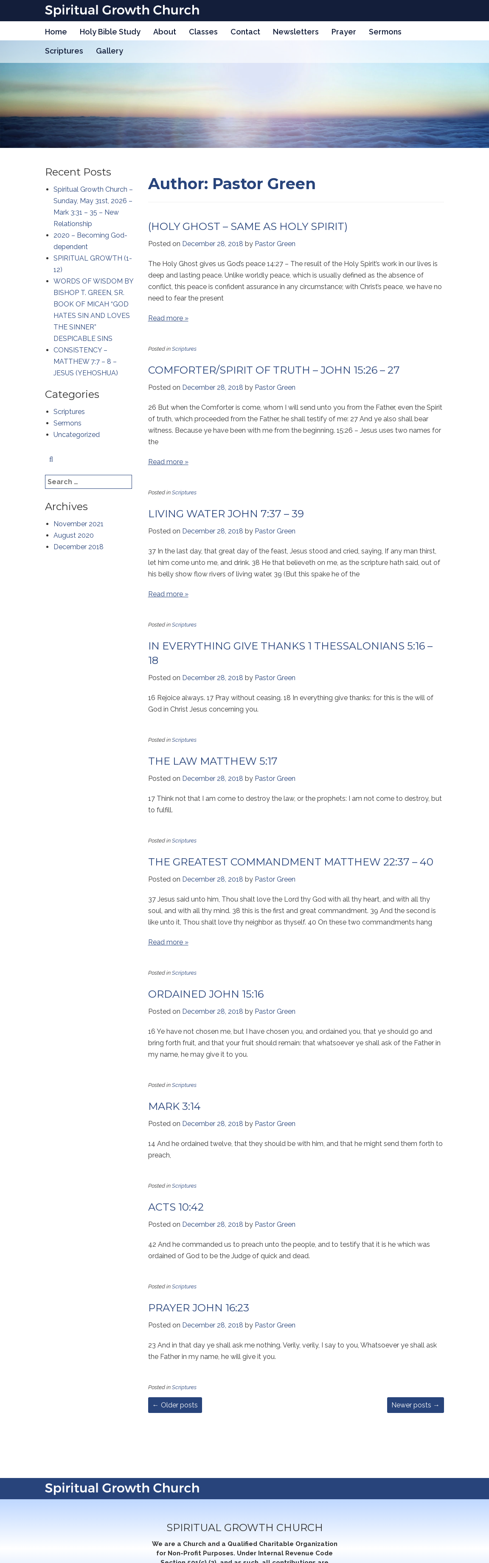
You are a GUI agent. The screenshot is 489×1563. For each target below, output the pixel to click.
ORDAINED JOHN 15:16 (206, 994)
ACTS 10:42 (176, 1207)
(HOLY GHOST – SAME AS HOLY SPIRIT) (248, 226)
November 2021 (78, 524)
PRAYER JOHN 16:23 (198, 1308)
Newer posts (415, 1405)
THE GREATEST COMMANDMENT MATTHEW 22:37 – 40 (290, 862)
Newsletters (296, 31)
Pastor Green (275, 244)
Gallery (109, 50)
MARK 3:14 (174, 1106)
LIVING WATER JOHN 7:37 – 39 (226, 514)
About (164, 31)
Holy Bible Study (110, 31)
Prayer (344, 31)
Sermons (385, 31)
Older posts (175, 1405)
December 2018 (78, 547)
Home (56, 31)
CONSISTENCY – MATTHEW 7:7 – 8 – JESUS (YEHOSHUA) (85, 361)
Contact (245, 31)
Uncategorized (76, 435)
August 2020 (73, 535)
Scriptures (64, 50)
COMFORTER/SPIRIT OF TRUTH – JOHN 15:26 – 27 (274, 370)
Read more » (168, 318)
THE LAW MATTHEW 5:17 (213, 761)
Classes (203, 31)
